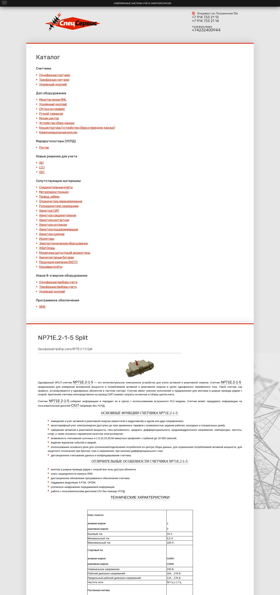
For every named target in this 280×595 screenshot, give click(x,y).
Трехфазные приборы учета (57, 287)
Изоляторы (46, 239)
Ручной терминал (51, 114)
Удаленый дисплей (52, 291)
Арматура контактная (54, 220)
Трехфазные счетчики (54, 80)
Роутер (44, 147)
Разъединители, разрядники (59, 206)
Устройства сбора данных (56, 123)
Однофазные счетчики (54, 75)
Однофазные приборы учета (58, 282)
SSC (42, 172)
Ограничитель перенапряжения (60, 201)
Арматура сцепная (51, 234)
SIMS (42, 307)
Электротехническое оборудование (63, 243)
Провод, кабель (49, 197)
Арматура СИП (49, 211)
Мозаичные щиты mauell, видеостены (64, 253)
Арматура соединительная (57, 215)
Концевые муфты (50, 267)
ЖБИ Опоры (47, 248)
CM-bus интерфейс (52, 109)
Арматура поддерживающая (58, 229)
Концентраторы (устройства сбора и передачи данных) (77, 128)
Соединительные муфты (56, 187)
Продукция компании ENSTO (58, 262)
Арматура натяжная (53, 225)
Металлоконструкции (53, 192)
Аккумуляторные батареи (56, 257)
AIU (41, 163)
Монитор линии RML (52, 100)
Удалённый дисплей (53, 104)
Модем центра (49, 118)
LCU (42, 167)
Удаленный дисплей (53, 84)
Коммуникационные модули (58, 132)
